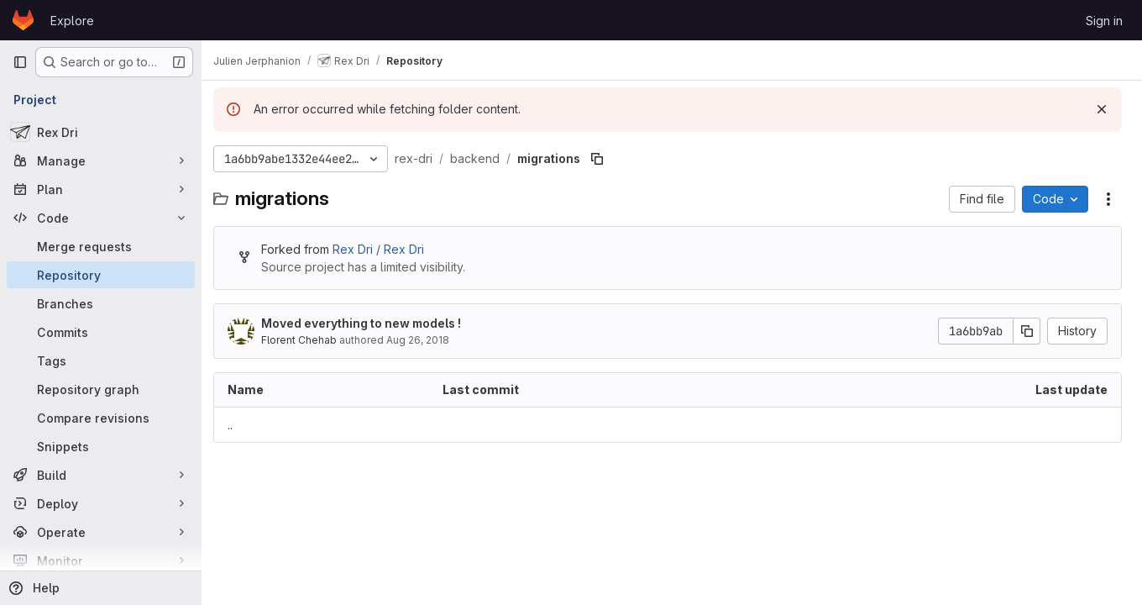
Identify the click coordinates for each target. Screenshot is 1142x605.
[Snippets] (101, 446)
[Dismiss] (1102, 109)
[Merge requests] (101, 246)
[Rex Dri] (101, 131)
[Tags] (101, 360)
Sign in (1104, 20)
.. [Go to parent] (238, 425)
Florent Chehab (307, 340)
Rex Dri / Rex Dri (386, 249)
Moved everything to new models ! (369, 323)
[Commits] (101, 331)
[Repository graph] (101, 389)
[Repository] (101, 274)
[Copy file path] (605, 158)
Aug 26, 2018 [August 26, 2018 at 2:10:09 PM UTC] (426, 340)
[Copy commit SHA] (1027, 331)
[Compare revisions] (101, 417)
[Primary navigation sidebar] (20, 62)
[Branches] (101, 303)
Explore (72, 20)
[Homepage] (23, 20)
